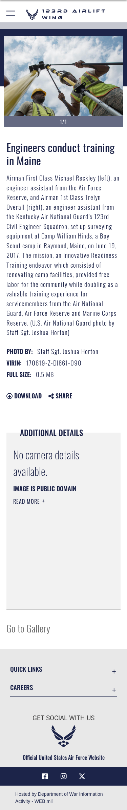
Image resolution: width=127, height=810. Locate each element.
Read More (27, 501)
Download (24, 395)
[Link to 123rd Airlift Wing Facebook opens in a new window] (45, 776)
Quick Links (26, 669)
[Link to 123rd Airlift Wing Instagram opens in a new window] (64, 776)
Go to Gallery (28, 628)
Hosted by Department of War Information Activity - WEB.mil (59, 797)
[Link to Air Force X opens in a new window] (82, 776)
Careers (21, 687)
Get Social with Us (63, 718)
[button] (11, 14)
